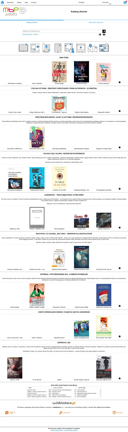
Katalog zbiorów (31, 22)
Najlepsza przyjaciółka (82, 395)
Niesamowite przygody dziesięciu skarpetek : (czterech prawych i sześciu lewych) (95, 393)
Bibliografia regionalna (96, 22)
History (19, 2)
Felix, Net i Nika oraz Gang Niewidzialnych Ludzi (63, 390)
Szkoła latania (55, 393)
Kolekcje (35, 34)
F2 (118, 2)
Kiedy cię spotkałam (81, 396)
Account (33, 2)
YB (95, 2)
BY (99, 2)
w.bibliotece (58, 407)
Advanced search (27, 34)
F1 (114, 2)
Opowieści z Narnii (32, 390)
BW (91, 2)
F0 (110, 2)
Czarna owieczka (81, 390)
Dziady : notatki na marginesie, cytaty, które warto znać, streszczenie (43, 396)
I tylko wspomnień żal (82, 391)
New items (10, 2)
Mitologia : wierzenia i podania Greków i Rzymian (39, 391)
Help (26, 2)
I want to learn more (57, 430)
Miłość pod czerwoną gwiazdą (59, 395)
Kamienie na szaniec (32, 393)
